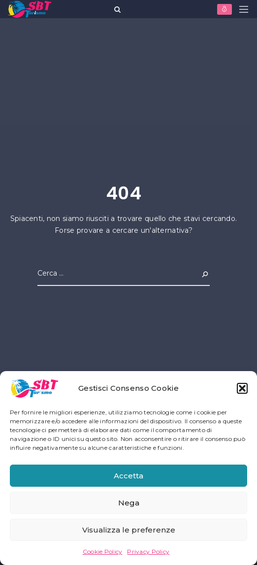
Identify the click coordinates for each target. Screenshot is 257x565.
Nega (128, 502)
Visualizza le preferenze (128, 529)
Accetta (128, 475)
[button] (242, 388)
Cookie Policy (103, 551)
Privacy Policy (148, 551)
